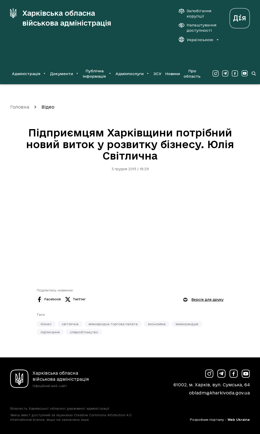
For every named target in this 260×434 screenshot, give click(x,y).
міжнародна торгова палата (113, 324)
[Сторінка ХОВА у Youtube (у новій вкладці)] (244, 74)
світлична (70, 324)
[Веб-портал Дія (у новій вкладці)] (240, 16)
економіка (157, 324)
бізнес (46, 324)
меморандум (187, 324)
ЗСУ (157, 74)
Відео (47, 107)
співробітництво (84, 332)
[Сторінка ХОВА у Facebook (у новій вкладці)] (235, 74)
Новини (172, 74)
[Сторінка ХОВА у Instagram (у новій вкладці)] (216, 74)
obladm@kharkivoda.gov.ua (219, 392)
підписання (50, 332)
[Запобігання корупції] (197, 13)
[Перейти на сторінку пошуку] (253, 74)
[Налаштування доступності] (197, 27)
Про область (192, 73)
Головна (19, 107)
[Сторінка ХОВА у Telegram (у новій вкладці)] (225, 74)
